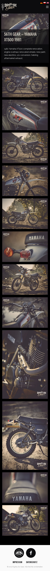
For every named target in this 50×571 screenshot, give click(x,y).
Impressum (17, 562)
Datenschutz (31, 562)
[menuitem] (17, 562)
